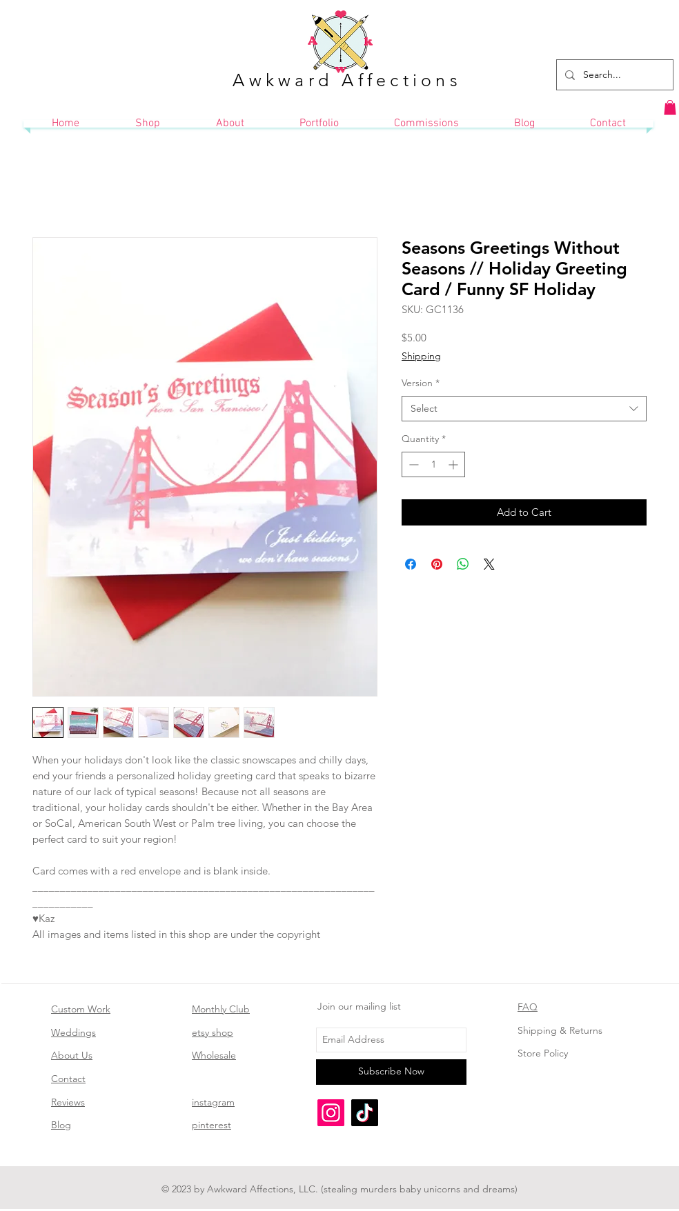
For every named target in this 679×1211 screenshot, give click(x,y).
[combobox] (524, 409)
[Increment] (454, 464)
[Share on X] (489, 564)
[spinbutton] (433, 464)
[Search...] (613, 75)
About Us (71, 1055)
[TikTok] (364, 1112)
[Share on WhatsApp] (463, 564)
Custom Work (80, 1009)
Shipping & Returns (560, 1030)
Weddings (73, 1032)
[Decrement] (412, 464)
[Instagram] (330, 1112)
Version (421, 383)
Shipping (421, 356)
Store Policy (543, 1053)
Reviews (68, 1102)
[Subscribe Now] (391, 1072)
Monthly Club (221, 1009)
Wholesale (214, 1055)
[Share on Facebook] (410, 564)
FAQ (528, 1007)
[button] (670, 107)
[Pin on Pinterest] (437, 564)
